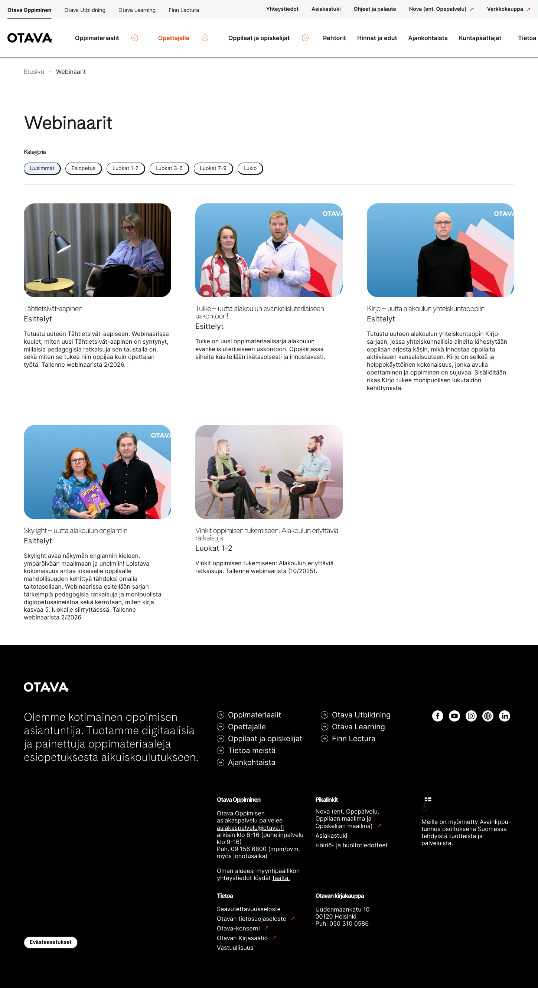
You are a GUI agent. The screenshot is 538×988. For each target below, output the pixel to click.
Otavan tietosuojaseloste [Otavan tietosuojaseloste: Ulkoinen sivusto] (252, 914)
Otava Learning (137, 10)
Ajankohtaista (251, 757)
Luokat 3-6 (169, 164)
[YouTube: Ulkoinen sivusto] (454, 711)
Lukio (250, 164)
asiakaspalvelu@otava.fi (250, 823)
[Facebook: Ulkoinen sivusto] (437, 711)
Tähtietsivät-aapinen (53, 304)
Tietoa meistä (251, 746)
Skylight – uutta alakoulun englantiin (75, 525)
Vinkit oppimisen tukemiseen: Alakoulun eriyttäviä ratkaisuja (266, 529)
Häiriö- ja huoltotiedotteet (352, 840)
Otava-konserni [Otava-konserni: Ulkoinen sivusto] (239, 924)
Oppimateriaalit (254, 710)
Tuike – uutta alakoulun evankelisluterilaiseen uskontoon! (259, 308)
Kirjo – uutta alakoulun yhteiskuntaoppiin (426, 304)
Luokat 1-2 (125, 164)
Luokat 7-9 (213, 164)
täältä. (281, 873)
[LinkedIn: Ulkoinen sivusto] (504, 711)
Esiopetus (83, 164)
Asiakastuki (332, 831)
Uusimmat (42, 164)
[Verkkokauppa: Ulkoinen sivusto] (509, 9)
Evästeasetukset (51, 938)
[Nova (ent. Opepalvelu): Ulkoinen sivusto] (441, 9)
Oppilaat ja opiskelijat (265, 734)
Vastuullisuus (235, 943)
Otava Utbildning (84, 10)
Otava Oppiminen (29, 10)
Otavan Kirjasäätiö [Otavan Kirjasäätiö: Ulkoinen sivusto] (243, 933)
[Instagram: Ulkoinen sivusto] (471, 711)
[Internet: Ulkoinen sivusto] (487, 711)
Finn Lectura (184, 10)
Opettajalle (247, 722)
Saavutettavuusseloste (249, 904)
